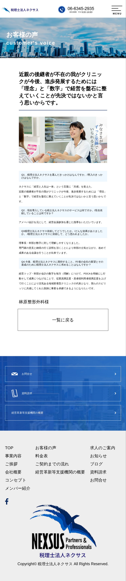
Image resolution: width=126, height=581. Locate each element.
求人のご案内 (102, 448)
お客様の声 (45, 448)
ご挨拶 (11, 464)
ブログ (96, 464)
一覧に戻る (63, 319)
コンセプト (16, 480)
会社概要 (13, 472)
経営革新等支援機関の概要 (60, 472)
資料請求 (98, 472)
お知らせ (98, 456)
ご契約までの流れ (52, 464)
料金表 (41, 456)
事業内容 (13, 456)
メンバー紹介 (17, 488)
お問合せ (98, 480)
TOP (9, 448)
